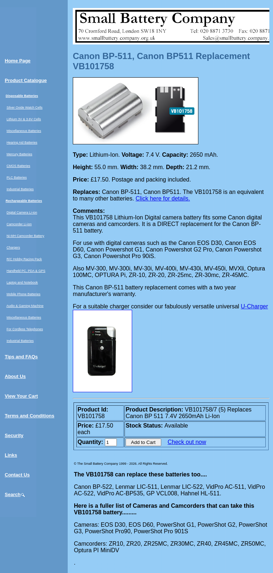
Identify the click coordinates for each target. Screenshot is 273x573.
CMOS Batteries (18, 166)
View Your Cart (21, 396)
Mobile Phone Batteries (23, 294)
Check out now (186, 442)
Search (15, 494)
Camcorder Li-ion (19, 224)
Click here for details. (163, 198)
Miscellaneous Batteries (24, 131)
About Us (15, 376)
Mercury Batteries (19, 154)
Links (11, 455)
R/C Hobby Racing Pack (24, 259)
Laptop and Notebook (22, 282)
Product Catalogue (26, 80)
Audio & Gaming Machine (25, 306)
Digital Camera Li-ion (22, 212)
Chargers (13, 247)
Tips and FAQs (21, 356)
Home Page (18, 60)
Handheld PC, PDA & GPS (26, 271)
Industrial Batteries (20, 189)
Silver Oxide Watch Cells (25, 107)
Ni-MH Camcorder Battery (25, 236)
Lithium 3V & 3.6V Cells (24, 119)
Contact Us (17, 475)
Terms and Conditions (29, 415)
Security (14, 435)
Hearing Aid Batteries (22, 142)
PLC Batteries (17, 177)
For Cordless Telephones (25, 329)
